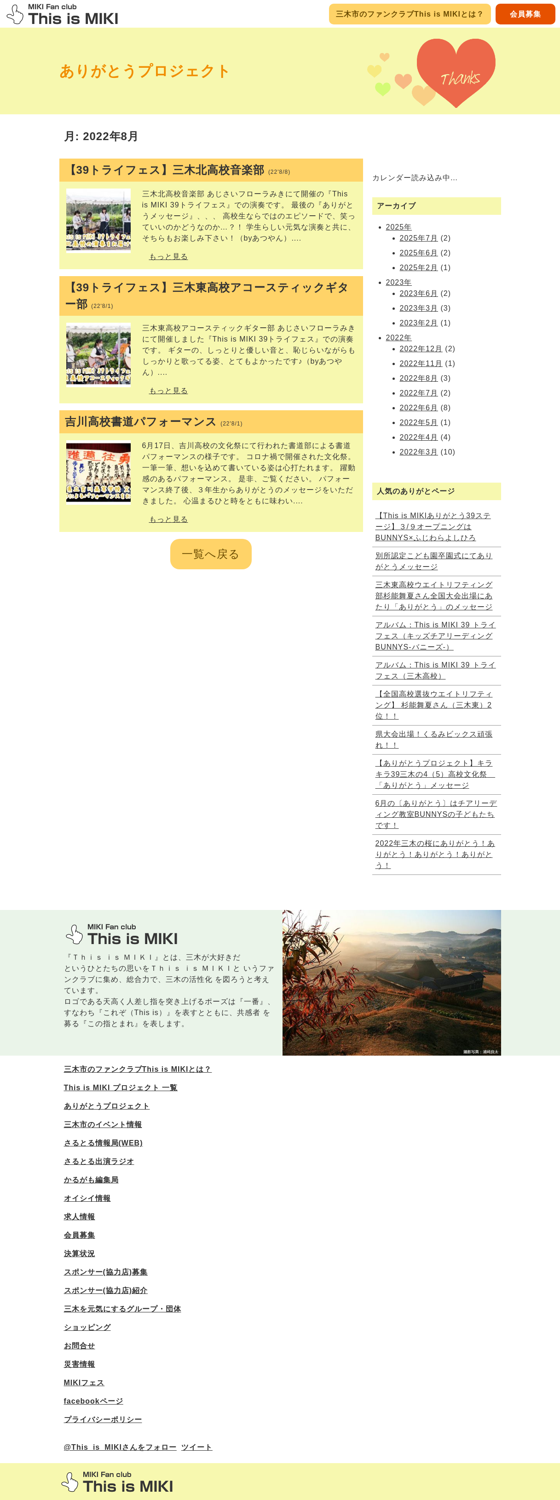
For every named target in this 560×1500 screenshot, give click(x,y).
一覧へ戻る (211, 554)
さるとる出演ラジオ (99, 1161)
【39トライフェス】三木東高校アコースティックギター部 (207, 295)
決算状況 (79, 1254)
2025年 (399, 227)
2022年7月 (419, 393)
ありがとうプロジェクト (145, 71)
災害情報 (79, 1364)
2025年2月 (419, 268)
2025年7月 (419, 238)
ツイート (197, 1447)
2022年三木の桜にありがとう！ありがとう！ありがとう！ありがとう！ (435, 854)
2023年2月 (419, 323)
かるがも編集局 (91, 1180)
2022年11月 (421, 363)
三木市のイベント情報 (103, 1124)
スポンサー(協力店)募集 (106, 1272)
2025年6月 (419, 253)
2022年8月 (419, 378)
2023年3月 (419, 308)
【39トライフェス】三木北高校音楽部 (178, 170)
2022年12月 (421, 349)
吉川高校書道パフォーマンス (154, 421)
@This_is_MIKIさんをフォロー (120, 1447)
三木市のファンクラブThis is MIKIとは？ (410, 14)
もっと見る (168, 256)
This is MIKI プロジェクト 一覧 (121, 1088)
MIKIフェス (84, 1383)
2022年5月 (419, 422)
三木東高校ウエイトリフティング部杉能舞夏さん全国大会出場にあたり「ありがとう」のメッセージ (434, 596)
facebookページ (93, 1401)
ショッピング (87, 1327)
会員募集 (525, 14)
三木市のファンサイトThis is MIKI (116, 1481)
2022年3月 (419, 452)
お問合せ (79, 1346)
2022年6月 (419, 408)
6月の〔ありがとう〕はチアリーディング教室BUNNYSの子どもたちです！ (436, 814)
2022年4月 (419, 437)
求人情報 (79, 1217)
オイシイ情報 (87, 1198)
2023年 (399, 282)
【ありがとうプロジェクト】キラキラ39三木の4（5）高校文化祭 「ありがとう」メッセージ (435, 774)
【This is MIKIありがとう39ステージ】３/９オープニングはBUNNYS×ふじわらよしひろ (433, 527)
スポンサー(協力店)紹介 (106, 1290)
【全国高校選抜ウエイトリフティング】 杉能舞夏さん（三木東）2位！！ (434, 705)
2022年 (399, 338)
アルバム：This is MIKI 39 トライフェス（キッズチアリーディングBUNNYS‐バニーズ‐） (435, 636)
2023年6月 (419, 293)
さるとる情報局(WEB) (103, 1143)
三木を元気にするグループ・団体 (122, 1309)
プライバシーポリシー (103, 1419)
